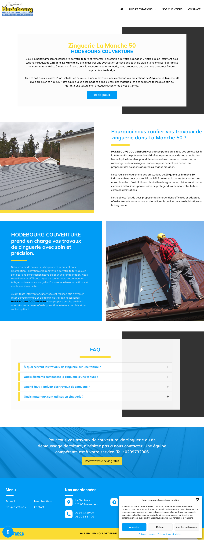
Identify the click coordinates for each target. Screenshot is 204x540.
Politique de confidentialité (169, 534)
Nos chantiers (172, 9)
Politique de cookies (147, 534)
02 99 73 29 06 (84, 513)
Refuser (160, 527)
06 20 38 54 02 (84, 517)
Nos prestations (142, 9)
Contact (194, 9)
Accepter (134, 527)
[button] (197, 500)
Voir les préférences (186, 527)
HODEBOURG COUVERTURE (91, 534)
